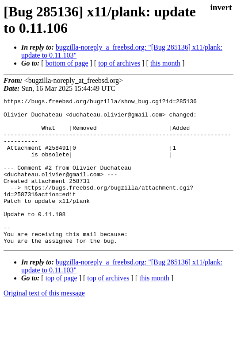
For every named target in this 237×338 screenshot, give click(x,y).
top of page (61, 307)
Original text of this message (44, 322)
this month (165, 63)
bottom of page (67, 63)
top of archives (119, 63)
